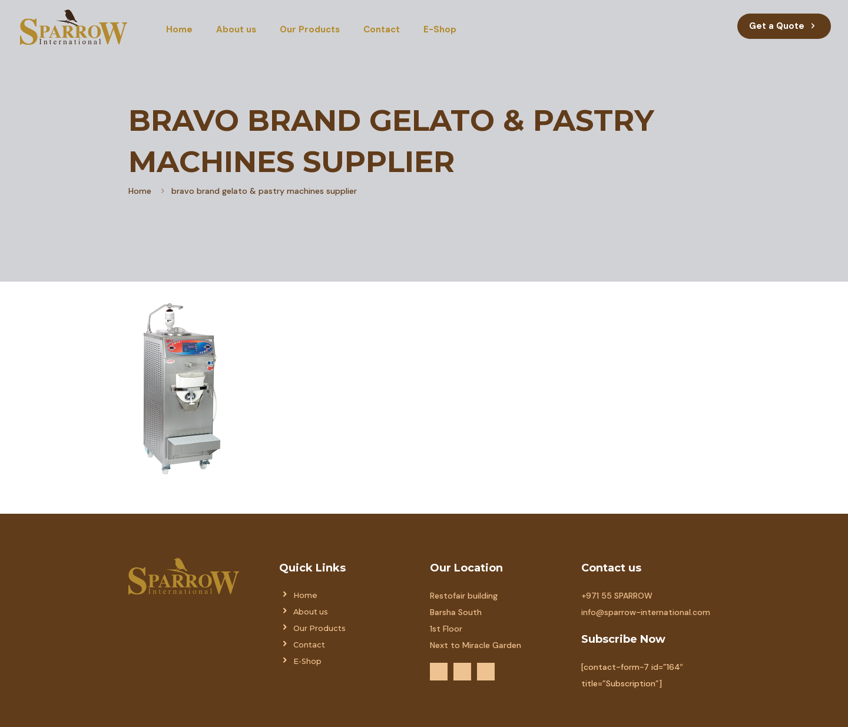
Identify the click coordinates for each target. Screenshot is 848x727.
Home (139, 191)
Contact (309, 644)
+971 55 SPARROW (616, 595)
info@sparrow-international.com (645, 612)
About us (310, 611)
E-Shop (307, 661)
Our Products (319, 628)
